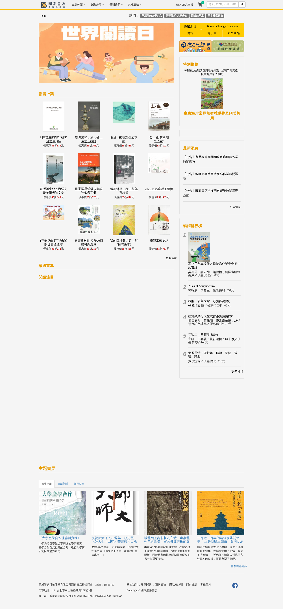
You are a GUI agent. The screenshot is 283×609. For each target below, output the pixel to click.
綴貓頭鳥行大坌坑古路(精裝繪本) (210, 316)
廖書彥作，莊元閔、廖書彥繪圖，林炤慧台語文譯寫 (214, 322)
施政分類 (97, 4)
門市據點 (191, 584)
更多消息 (235, 207)
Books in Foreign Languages (222, 26)
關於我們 (132, 584)
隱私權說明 (176, 584)
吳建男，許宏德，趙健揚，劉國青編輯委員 (214, 273)
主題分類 (78, 4)
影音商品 (233, 33)
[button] (49, 55)
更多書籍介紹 (239, 566)
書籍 (190, 33)
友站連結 (134, 4)
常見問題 (146, 584)
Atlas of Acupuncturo (201, 286)
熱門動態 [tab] (79, 483)
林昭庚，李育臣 (199, 290)
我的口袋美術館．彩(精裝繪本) (209, 301)
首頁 (43, 16)
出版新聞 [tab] (63, 483)
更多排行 (237, 371)
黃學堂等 (194, 361)
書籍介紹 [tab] (47, 483)
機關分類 (116, 4)
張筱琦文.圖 (196, 305)
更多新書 (171, 258)
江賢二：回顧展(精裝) (203, 334)
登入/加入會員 (184, 4)
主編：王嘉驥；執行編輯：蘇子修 (211, 339)
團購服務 (190, 26)
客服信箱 (205, 584)
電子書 (212, 33)
